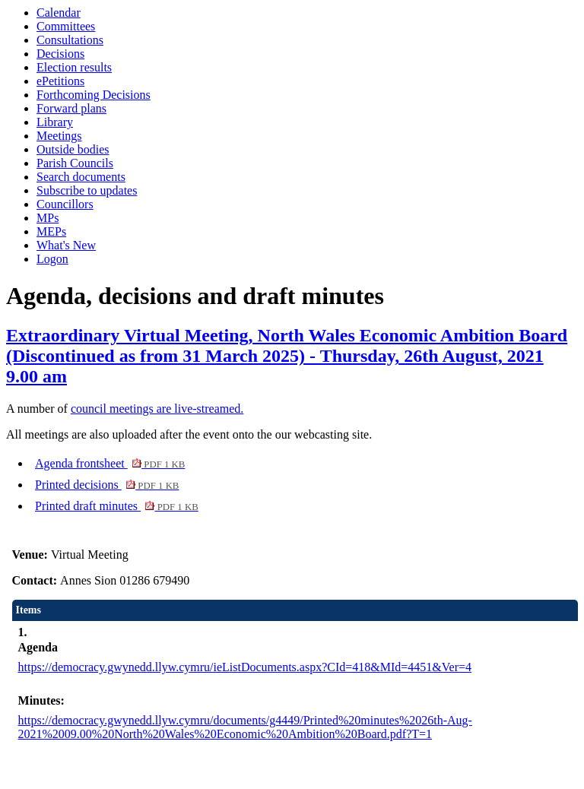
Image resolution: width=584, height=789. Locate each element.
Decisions (60, 53)
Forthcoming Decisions (93, 94)
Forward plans (71, 108)
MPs (47, 217)
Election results (74, 67)
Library (54, 122)
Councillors (65, 204)
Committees (65, 26)
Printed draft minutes (116, 505)
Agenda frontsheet (110, 463)
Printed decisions (107, 484)
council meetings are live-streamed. (157, 408)
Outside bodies (73, 149)
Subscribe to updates (86, 190)
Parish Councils (74, 163)
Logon (52, 258)
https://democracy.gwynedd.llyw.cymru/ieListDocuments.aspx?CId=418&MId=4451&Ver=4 (244, 667)
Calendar (58, 12)
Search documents (80, 176)
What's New (66, 245)
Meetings (59, 135)
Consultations (69, 39)
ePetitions (60, 80)
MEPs (51, 231)
